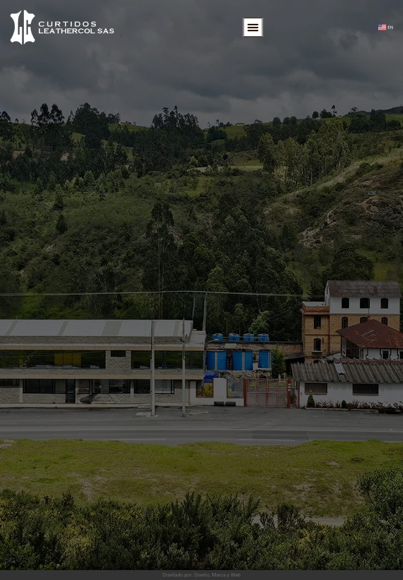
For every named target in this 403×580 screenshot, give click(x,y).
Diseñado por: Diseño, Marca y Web (201, 575)
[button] (252, 27)
